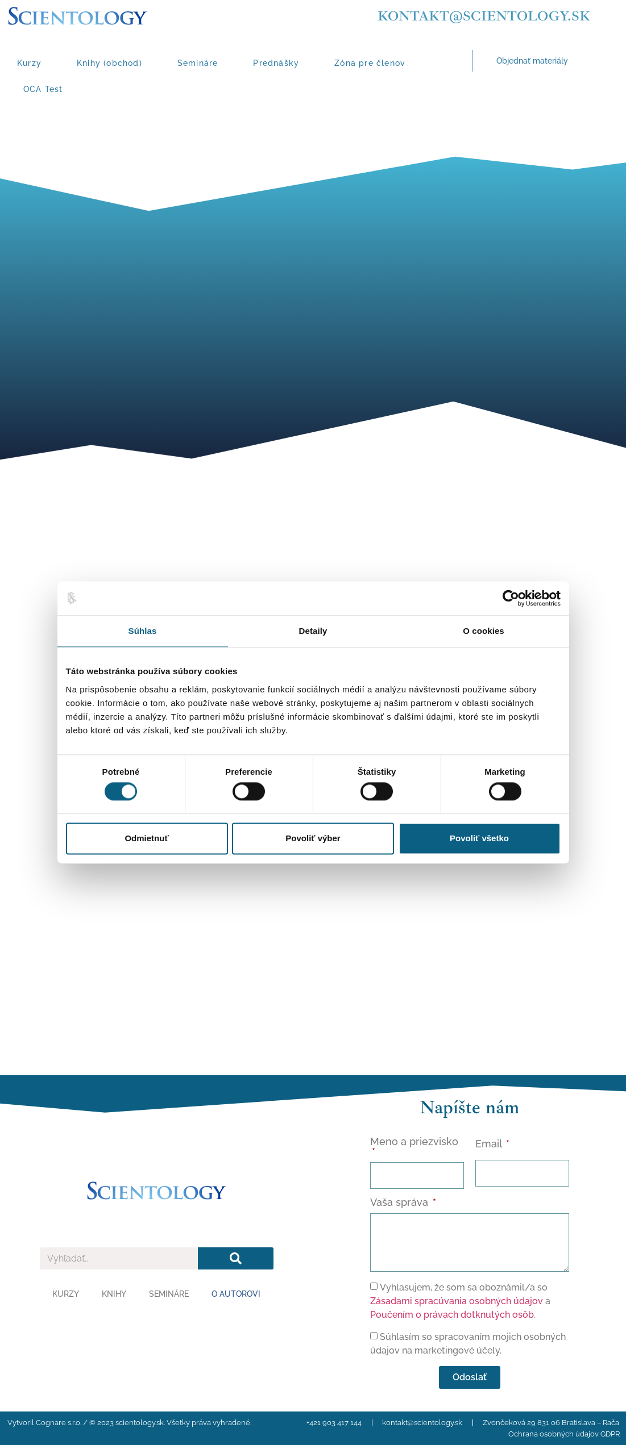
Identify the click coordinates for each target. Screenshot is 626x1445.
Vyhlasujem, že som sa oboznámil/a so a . (460, 1301)
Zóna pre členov (369, 63)
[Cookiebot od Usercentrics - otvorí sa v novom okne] (511, 598)
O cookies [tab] (483, 631)
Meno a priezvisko (414, 1142)
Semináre (197, 63)
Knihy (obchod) (109, 63)
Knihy (114, 1293)
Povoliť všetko (479, 838)
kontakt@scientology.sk (484, 15)
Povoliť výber (312, 838)
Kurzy (29, 63)
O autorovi (236, 1293)
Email (489, 1144)
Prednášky (276, 63)
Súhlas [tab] (142, 631)
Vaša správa (400, 1202)
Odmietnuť (146, 838)
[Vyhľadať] (235, 1258)
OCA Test (43, 89)
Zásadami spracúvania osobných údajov (456, 1301)
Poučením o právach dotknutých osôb (452, 1314)
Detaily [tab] (313, 631)
